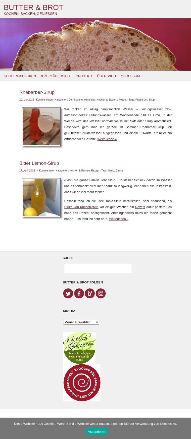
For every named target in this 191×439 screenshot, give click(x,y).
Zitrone (119, 170)
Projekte (85, 76)
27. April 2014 (27, 170)
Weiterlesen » (107, 139)
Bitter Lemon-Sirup (39, 163)
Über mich (106, 76)
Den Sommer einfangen (82, 99)
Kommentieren (44, 99)
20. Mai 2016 (26, 99)
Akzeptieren (96, 432)
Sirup (152, 99)
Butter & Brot (33, 7)
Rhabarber (141, 99)
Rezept (122, 99)
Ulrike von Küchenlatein (81, 207)
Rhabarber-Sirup (37, 92)
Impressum (130, 76)
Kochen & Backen (20, 76)
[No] (184, 428)
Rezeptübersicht (56, 76)
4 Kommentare (45, 170)
